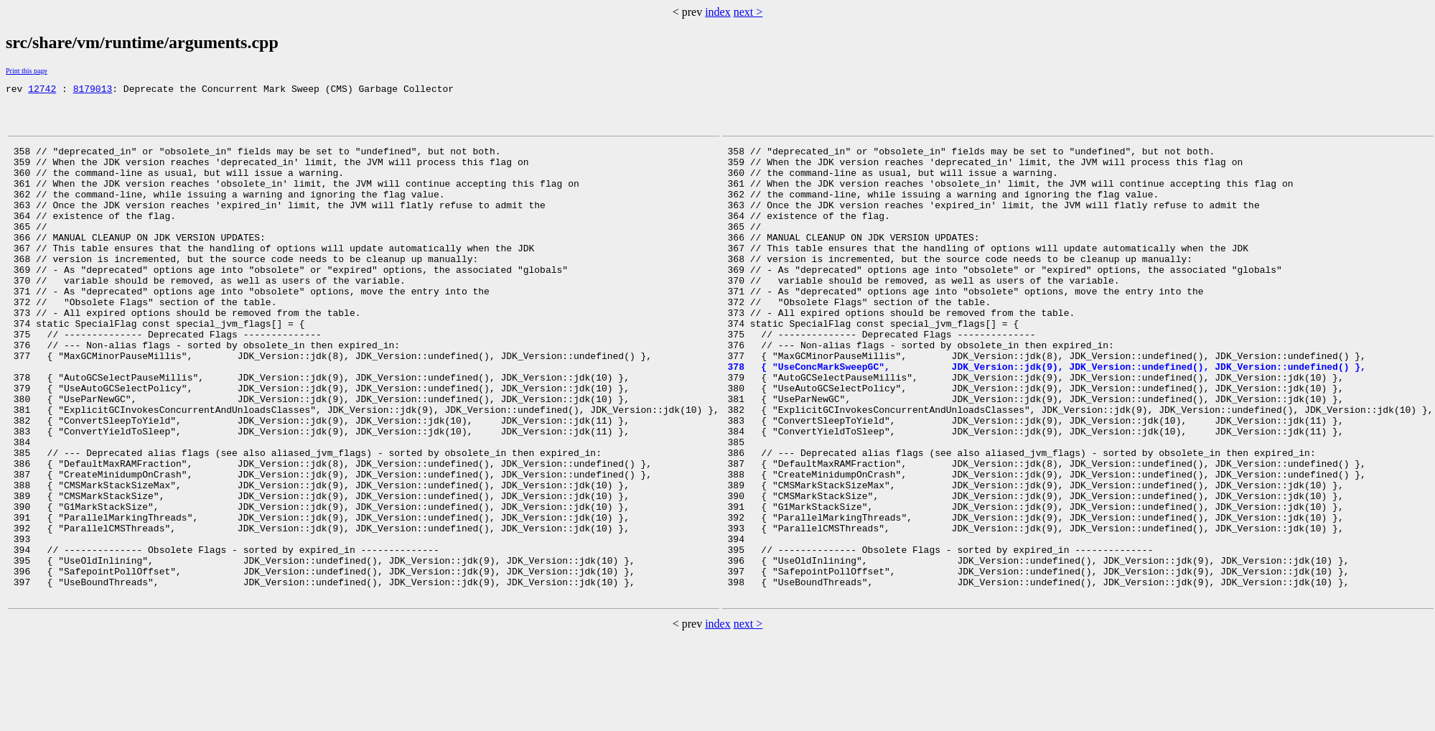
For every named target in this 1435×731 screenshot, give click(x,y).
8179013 (93, 90)
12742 (42, 90)
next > (748, 12)
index (718, 12)
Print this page (26, 71)
